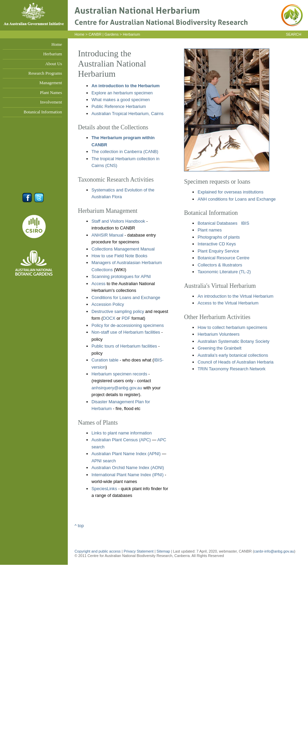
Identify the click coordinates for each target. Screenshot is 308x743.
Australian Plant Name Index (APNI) (126, 453)
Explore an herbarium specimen (122, 92)
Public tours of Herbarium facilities (124, 346)
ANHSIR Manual (107, 235)
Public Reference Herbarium (118, 106)
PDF (126, 318)
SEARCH (293, 34)
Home (57, 44)
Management (50, 82)
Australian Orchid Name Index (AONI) (127, 467)
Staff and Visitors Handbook (118, 221)
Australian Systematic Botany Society (233, 341)
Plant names (210, 230)
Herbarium (52, 54)
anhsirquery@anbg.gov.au (116, 387)
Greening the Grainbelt (219, 348)
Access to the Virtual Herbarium (228, 302)
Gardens (111, 34)
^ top (79, 525)
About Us (53, 63)
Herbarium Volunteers (219, 334)
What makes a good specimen (120, 99)
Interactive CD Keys (217, 243)
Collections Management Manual (123, 249)
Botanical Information (43, 112)
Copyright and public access (98, 551)
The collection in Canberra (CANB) (124, 151)
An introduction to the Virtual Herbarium (235, 296)
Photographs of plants (219, 237)
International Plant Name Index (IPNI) (127, 474)
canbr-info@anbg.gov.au (274, 551)
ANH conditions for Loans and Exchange (237, 199)
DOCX (109, 318)
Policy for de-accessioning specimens (127, 325)
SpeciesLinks (104, 488)
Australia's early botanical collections (233, 355)
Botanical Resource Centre (223, 257)
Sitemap (163, 551)
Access (98, 283)
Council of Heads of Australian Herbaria (235, 362)
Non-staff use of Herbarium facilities (125, 332)
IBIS (245, 223)
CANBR (94, 34)
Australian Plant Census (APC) (121, 439)
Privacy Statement (139, 551)
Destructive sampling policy (117, 311)
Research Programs (45, 73)
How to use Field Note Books (119, 255)
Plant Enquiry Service (218, 251)
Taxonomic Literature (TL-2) (224, 271)
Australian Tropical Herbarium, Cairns (127, 113)
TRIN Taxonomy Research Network (231, 368)
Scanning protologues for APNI (121, 276)
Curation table (105, 360)
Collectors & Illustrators (220, 264)
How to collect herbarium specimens (232, 327)
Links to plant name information (121, 432)
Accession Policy (107, 304)
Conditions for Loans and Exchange (125, 297)
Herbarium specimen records (119, 373)
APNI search (103, 460)
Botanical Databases (217, 223)
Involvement (51, 102)
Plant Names (51, 92)
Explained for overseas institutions (230, 191)
